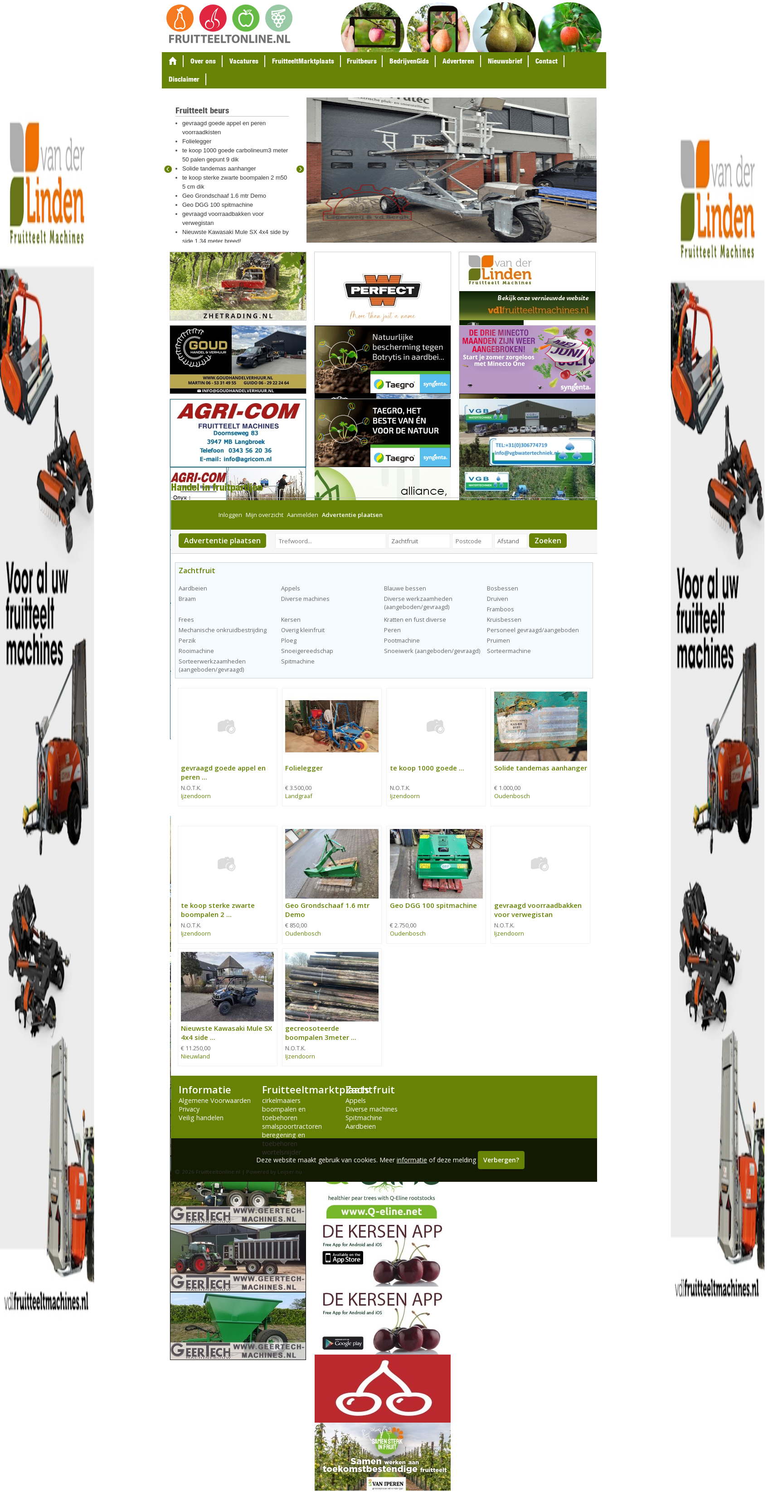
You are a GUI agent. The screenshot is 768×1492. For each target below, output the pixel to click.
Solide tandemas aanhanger (219, 168)
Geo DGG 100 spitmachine (217, 204)
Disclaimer (184, 79)
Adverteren (458, 61)
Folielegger (196, 141)
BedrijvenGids (409, 61)
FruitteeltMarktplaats (303, 61)
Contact (546, 61)
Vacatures (243, 61)
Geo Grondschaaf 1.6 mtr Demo (224, 195)
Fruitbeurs (362, 61)
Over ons (203, 61)
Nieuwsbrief (505, 61)
